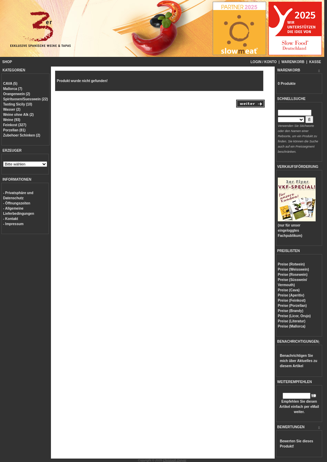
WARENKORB (293, 62)
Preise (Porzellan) (292, 306)
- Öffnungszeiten (16, 203)
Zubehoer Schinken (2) (21, 135)
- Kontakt (10, 219)
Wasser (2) (11, 109)
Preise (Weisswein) (293, 269)
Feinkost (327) (14, 125)
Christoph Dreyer (174, 460)
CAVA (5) (10, 84)
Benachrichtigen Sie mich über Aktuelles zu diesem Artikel (298, 361)
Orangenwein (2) (16, 94)
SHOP (7, 62)
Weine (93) (11, 120)
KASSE (315, 62)
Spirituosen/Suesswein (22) (25, 99)
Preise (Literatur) (291, 321)
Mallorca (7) (12, 89)
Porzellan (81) (14, 130)
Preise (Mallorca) (291, 326)
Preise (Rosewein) (292, 275)
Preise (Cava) (288, 290)
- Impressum (13, 224)
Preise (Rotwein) (291, 264)
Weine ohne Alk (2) (18, 115)
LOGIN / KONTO (264, 62)
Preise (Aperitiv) (291, 295)
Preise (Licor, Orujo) (294, 316)
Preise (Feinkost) (292, 300)
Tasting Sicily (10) (17, 104)
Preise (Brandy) (290, 311)
